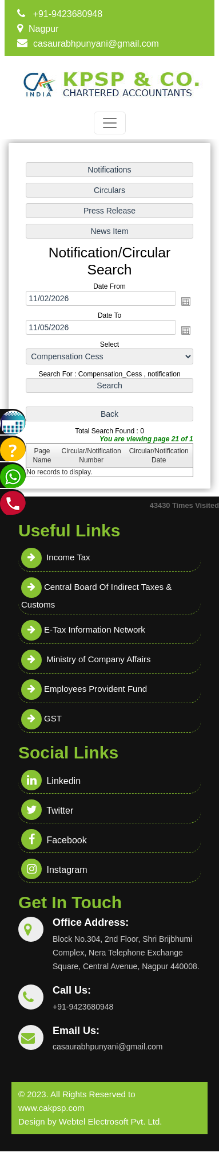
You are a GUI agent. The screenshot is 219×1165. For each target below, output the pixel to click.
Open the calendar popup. (186, 301)
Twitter (47, 810)
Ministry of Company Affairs (85, 659)
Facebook (54, 840)
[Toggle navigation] (110, 123)
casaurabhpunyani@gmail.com (96, 43)
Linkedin (51, 781)
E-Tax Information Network (83, 629)
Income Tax (55, 557)
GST (41, 718)
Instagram (54, 870)
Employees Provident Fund (84, 689)
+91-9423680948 (67, 14)
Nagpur (43, 29)
